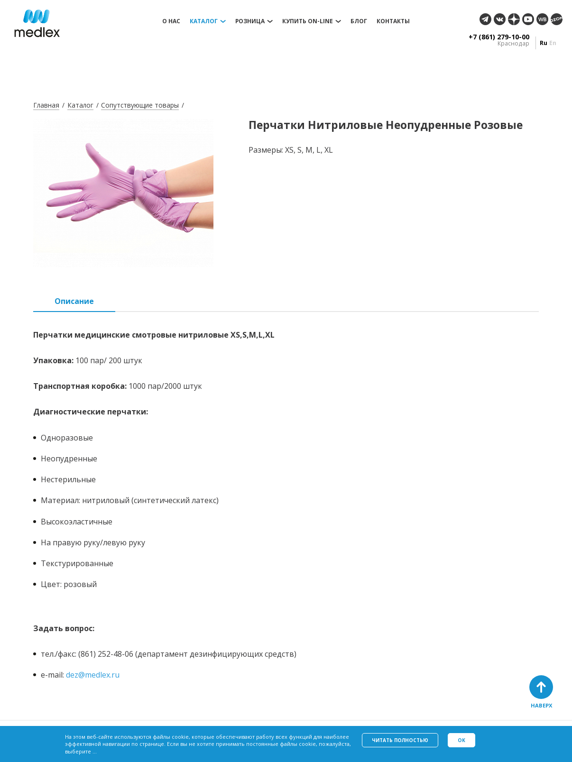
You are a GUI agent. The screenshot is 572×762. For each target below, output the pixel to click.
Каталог (204, 21)
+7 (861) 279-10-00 (499, 37)
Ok (461, 740)
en (552, 43)
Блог (359, 21)
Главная (46, 105)
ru (543, 43)
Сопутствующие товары (140, 105)
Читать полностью (400, 740)
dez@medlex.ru (93, 675)
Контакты (393, 21)
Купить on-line (307, 21)
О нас (171, 21)
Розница (250, 21)
